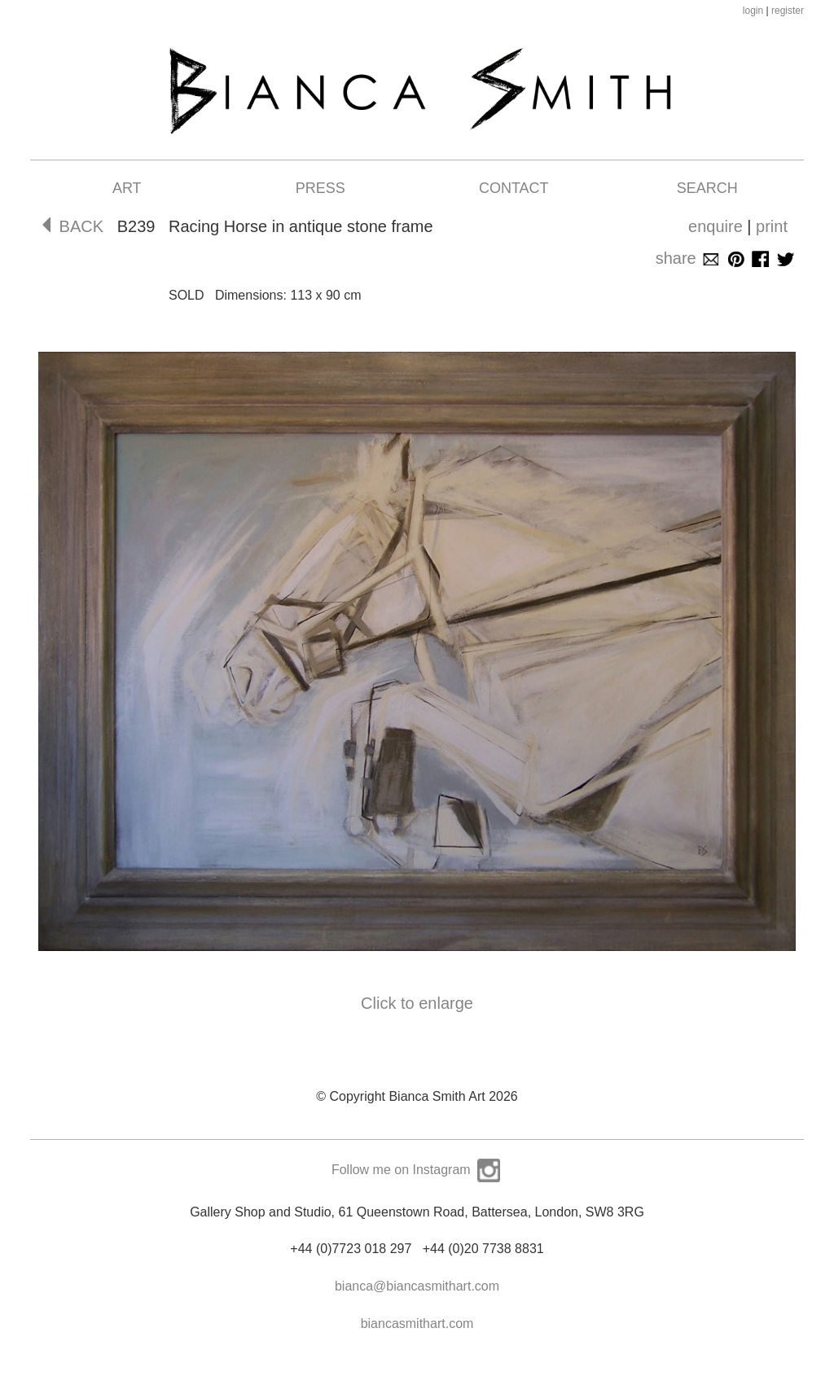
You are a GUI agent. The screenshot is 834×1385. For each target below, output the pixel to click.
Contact (514, 188)
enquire (715, 226)
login (753, 10)
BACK (73, 226)
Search (707, 188)
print (772, 226)
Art (127, 188)
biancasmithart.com (417, 1323)
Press (320, 188)
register (787, 10)
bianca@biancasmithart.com (417, 1286)
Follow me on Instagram (417, 1170)
